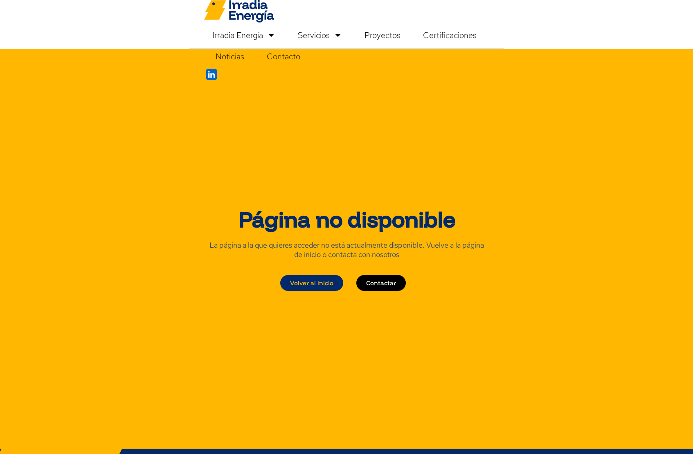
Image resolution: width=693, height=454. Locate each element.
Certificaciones (450, 35)
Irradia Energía (243, 35)
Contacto (283, 56)
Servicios (320, 35)
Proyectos (382, 35)
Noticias (230, 56)
